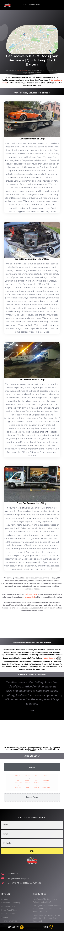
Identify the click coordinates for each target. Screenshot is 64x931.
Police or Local (30, 594)
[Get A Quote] (16, 927)
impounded (30, 597)
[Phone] (48, 927)
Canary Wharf (18, 787)
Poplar (36, 775)
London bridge (46, 780)
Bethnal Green (18, 775)
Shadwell (36, 780)
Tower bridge (46, 782)
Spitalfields (36, 782)
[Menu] (57, 5)
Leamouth (27, 780)
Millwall (27, 787)
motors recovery (49, 658)
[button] (2, 696)
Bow (18, 780)
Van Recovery (22, 70)
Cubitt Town (27, 775)
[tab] (32, 767)
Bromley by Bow (18, 782)
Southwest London (46, 787)
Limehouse (27, 782)
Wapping (45, 775)
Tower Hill (36, 787)
